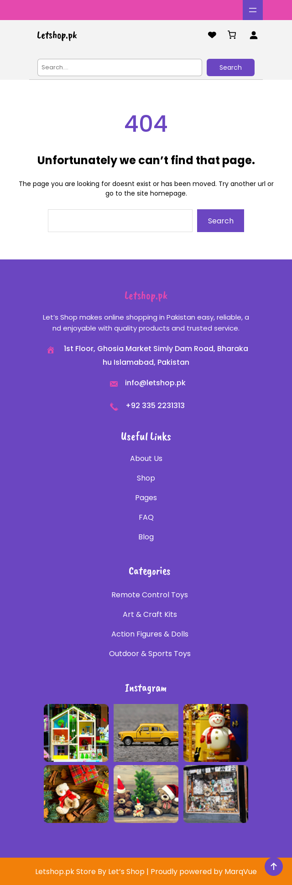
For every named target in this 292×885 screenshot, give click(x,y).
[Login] (253, 35)
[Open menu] (253, 10)
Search (230, 67)
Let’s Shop (126, 871)
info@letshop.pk (155, 383)
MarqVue (240, 871)
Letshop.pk (57, 34)
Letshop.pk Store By (71, 871)
